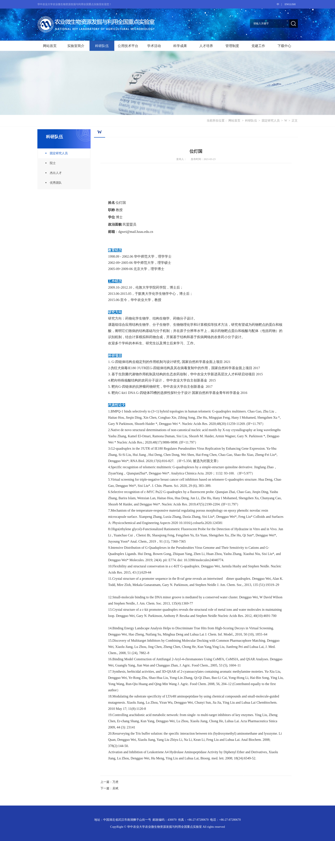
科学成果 (180, 46)
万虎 (115, 782)
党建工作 (258, 46)
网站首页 (50, 46)
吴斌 (115, 788)
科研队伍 (102, 46)
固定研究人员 (271, 120)
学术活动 (154, 46)
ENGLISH (290, 4)
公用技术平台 (128, 46)
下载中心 (284, 46)
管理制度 (232, 46)
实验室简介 (75, 46)
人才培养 (206, 46)
